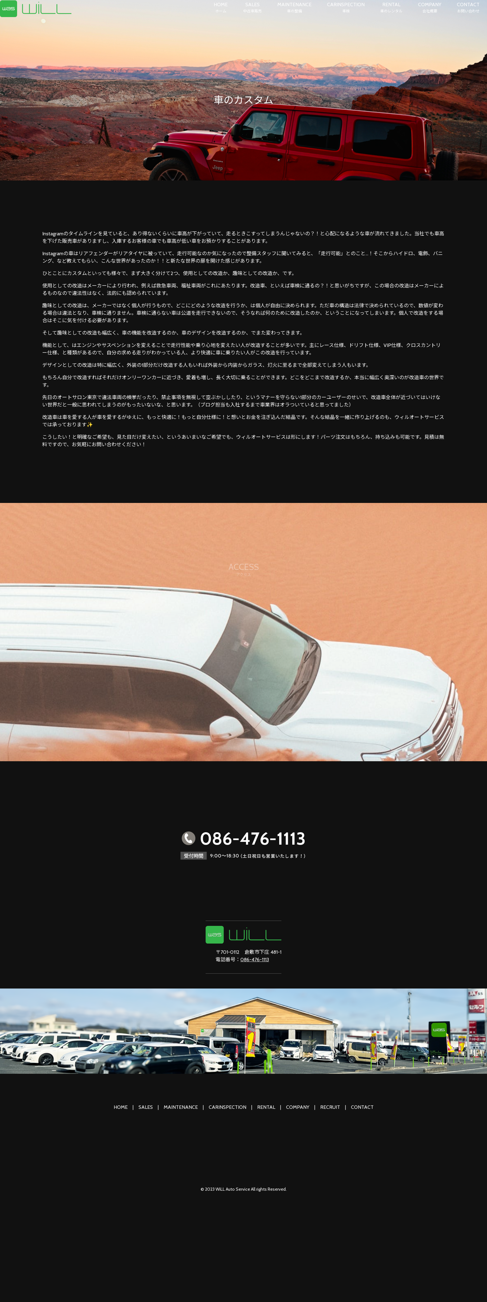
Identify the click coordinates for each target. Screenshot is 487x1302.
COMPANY (429, 8)
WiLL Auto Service (233, 1189)
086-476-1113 (254, 959)
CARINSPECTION (346, 8)
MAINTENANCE (294, 8)
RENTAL (391, 8)
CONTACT (468, 8)
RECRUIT (330, 1107)
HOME (221, 8)
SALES (252, 8)
